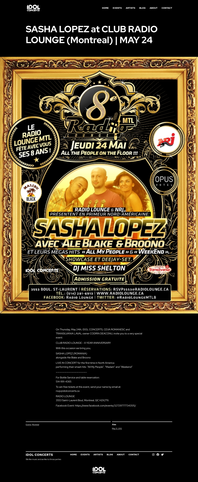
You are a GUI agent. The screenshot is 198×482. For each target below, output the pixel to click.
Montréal (35, 424)
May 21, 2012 (117, 428)
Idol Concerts (39, 455)
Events (28, 424)
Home (105, 8)
